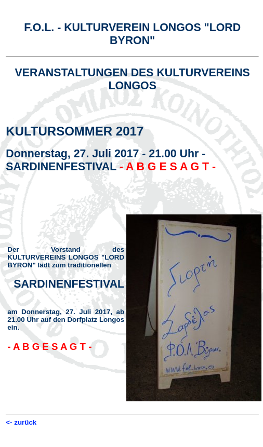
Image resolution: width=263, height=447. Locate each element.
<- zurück (21, 422)
